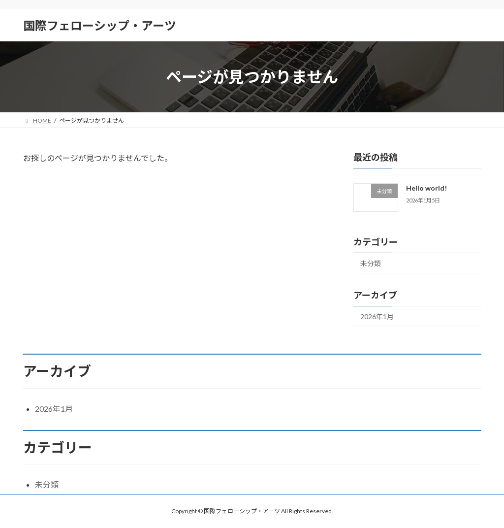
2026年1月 (377, 316)
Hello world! (426, 188)
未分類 (370, 263)
